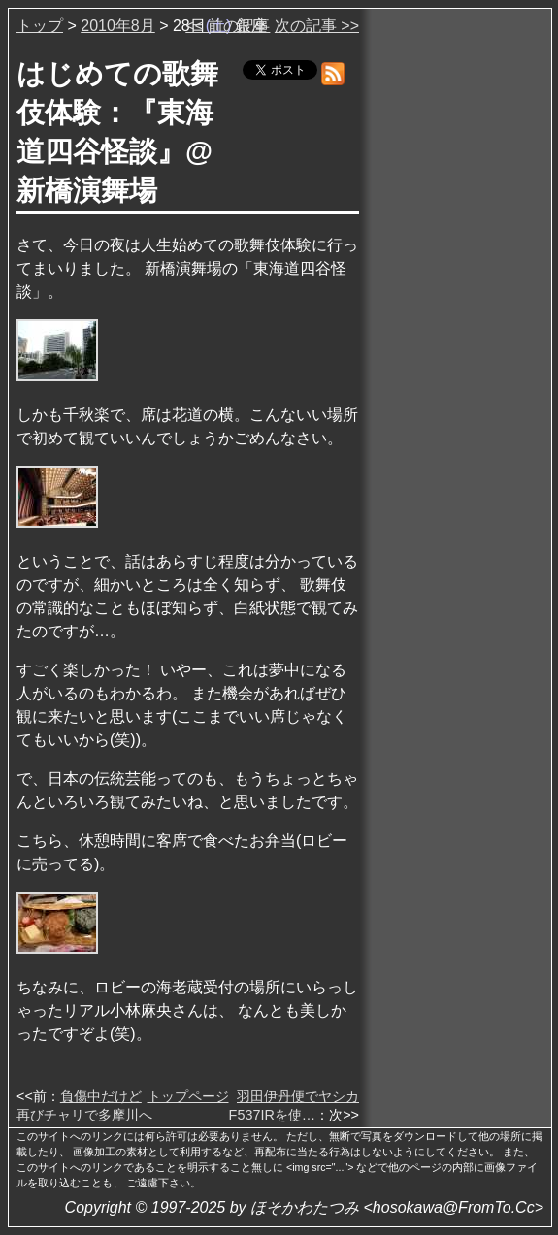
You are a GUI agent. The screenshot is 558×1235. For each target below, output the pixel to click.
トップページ (188, 1096)
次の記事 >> (317, 25)
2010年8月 (118, 25)
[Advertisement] (457, 309)
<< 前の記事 (227, 25)
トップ (39, 25)
